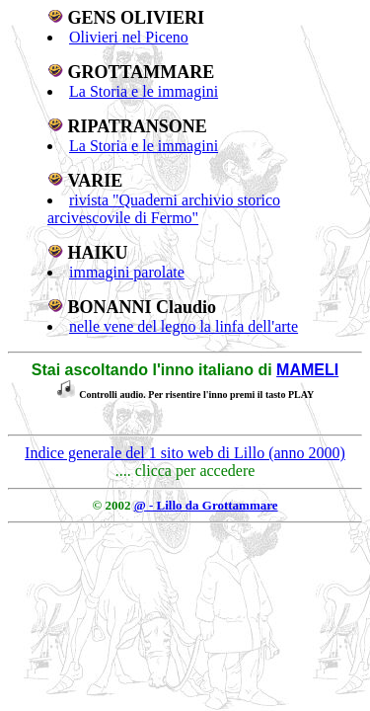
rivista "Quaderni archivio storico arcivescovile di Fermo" (163, 209)
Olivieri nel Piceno (128, 37)
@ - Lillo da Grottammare (206, 505)
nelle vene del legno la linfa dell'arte (183, 326)
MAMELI (307, 369)
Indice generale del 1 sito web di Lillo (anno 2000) (185, 452)
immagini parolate (127, 272)
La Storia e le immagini (143, 91)
